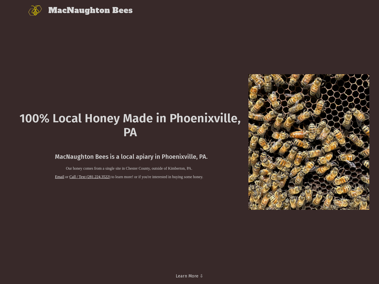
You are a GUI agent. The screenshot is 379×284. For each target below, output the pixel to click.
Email (59, 177)
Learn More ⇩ (189, 276)
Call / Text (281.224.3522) (89, 177)
